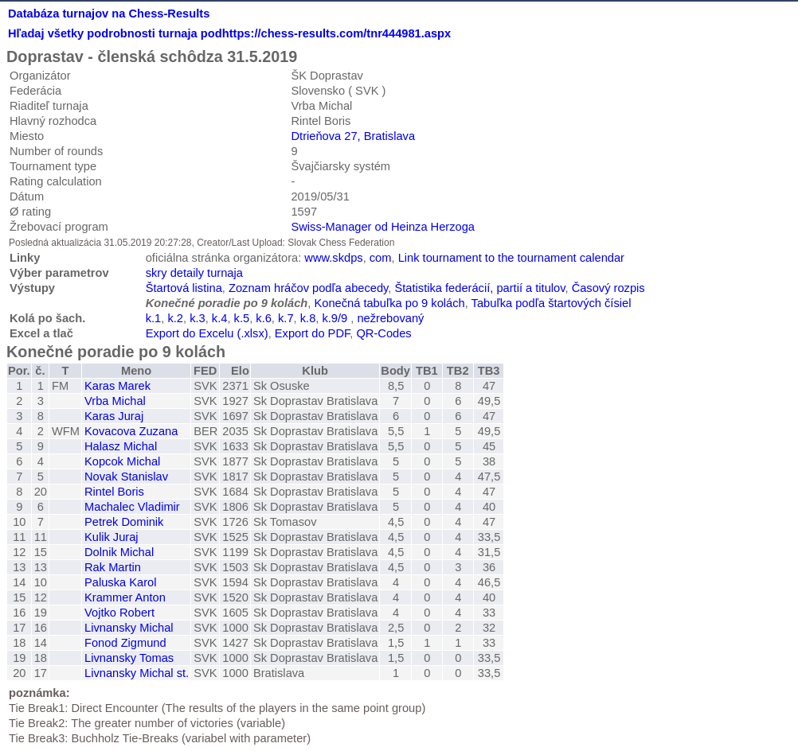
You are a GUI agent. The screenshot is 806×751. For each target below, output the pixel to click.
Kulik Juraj (111, 537)
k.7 (286, 318)
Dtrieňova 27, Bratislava (353, 136)
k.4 (220, 318)
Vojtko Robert (119, 612)
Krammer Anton (125, 597)
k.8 (308, 318)
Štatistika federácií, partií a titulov (480, 288)
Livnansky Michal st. (136, 673)
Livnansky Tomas (129, 658)
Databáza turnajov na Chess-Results (108, 13)
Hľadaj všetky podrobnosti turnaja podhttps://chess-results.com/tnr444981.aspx (229, 33)
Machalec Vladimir (132, 506)
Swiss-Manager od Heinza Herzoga (383, 226)
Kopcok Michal (122, 461)
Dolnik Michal (119, 552)
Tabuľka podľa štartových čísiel (551, 303)
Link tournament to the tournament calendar (511, 257)
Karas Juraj (113, 416)
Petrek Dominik (123, 522)
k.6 (264, 318)
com (381, 257)
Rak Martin (112, 567)
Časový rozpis (608, 288)
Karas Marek (117, 385)
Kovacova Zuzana (131, 431)
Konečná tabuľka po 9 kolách (389, 303)
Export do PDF (312, 333)
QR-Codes (383, 333)
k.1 (154, 318)
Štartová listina (184, 288)
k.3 (197, 318)
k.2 (175, 318)
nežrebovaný (390, 318)
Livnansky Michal (129, 627)
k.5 (242, 318)
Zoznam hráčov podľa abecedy (308, 288)
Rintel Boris (114, 491)
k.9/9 (334, 318)
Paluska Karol (120, 582)
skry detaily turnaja (194, 273)
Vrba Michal (115, 401)
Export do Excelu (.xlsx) (207, 333)
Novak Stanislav (126, 476)
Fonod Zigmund (125, 642)
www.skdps (333, 257)
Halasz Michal (120, 446)
